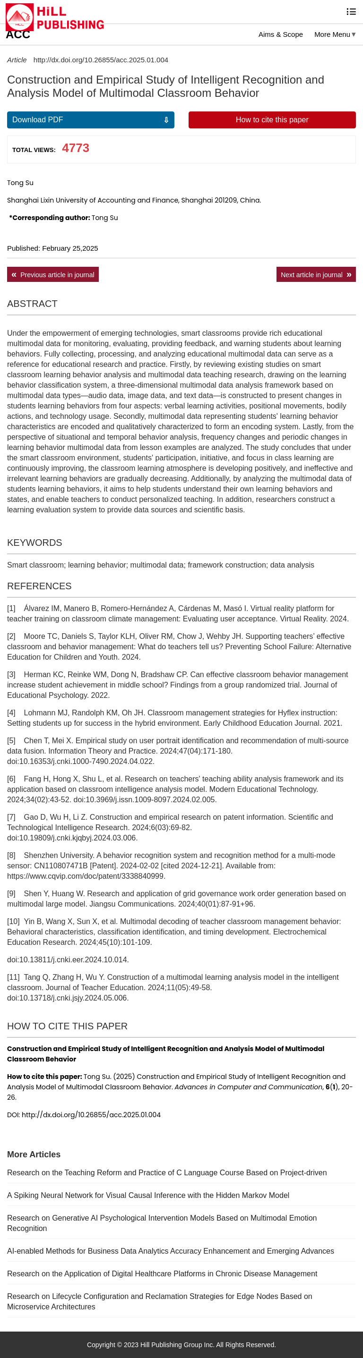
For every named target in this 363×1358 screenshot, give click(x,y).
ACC (18, 34)
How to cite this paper (272, 120)
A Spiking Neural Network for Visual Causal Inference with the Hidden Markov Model (148, 1195)
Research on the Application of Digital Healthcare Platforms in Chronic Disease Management (162, 1274)
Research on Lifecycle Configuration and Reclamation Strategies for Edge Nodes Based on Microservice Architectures (159, 1301)
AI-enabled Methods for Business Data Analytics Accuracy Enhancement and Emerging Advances (170, 1251)
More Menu (332, 34)
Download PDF (37, 120)
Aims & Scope (281, 34)
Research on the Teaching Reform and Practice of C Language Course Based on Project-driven (167, 1173)
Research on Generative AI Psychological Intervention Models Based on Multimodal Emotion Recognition (162, 1223)
